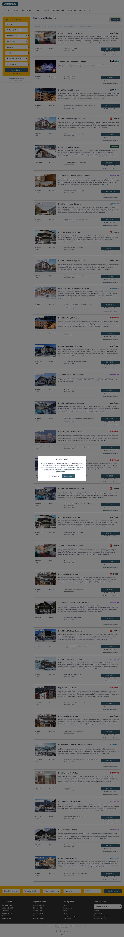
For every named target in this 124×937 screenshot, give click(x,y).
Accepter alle (68, 476)
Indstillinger (55, 476)
